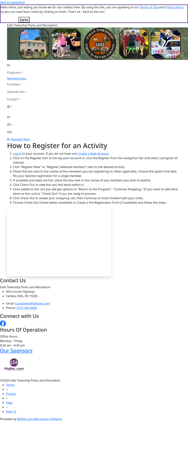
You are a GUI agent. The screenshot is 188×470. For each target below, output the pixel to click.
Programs (14, 72)
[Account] (17, 106)
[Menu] (9, 132)
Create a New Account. (93, 154)
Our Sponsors (16, 350)
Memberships (16, 78)
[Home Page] (17, 65)
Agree (24, 20)
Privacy (11, 394)
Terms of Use (149, 7)
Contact (12, 99)
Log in (17, 154)
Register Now (20, 139)
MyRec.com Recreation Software (39, 419)
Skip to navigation (12, 2)
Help (9, 403)
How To (11, 412)
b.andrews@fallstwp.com (32, 303)
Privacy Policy (174, 7)
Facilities (13, 84)
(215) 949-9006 (27, 308)
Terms (10, 385)
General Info (16, 92)
